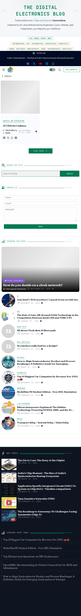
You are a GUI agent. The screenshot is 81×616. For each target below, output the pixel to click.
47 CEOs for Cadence (14, 125)
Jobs (43, 49)
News (12, 49)
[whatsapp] (53, 63)
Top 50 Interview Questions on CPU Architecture (30, 556)
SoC (49, 38)
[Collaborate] (71, 69)
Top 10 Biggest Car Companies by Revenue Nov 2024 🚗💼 (47, 378)
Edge (36, 38)
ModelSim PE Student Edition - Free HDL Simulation (47, 392)
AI (31, 38)
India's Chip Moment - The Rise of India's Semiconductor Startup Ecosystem (40, 58)
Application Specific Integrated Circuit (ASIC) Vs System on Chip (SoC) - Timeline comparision (47, 487)
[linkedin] (46, 63)
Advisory (20, 49)
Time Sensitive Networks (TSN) (36, 498)
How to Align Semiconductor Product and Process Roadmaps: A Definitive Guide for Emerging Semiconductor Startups (46, 362)
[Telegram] (16, 137)
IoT (28, 44)
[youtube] (40, 63)
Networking (18, 44)
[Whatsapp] (12, 137)
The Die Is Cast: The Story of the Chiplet (41, 460)
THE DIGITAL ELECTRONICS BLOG (40, 10)
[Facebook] (4, 137)
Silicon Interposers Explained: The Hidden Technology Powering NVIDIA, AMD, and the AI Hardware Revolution (44, 408)
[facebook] (28, 63)
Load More (39, 151)
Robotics (63, 44)
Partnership (54, 49)
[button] (52, 69)
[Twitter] (8, 137)
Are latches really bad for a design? (37, 345)
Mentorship (33, 49)
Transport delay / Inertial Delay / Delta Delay (43, 422)
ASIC (43, 38)
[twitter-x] (34, 63)
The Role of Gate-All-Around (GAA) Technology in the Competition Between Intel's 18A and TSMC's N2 (47, 316)
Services (66, 49)
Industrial (51, 44)
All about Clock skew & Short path (36, 330)
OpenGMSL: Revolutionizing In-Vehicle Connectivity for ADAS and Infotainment (40, 566)
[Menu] (3, 69)
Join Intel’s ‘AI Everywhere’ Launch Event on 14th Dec (47, 299)
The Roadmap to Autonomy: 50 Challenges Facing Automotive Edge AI (47, 513)
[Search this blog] (31, 174)
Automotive (37, 44)
